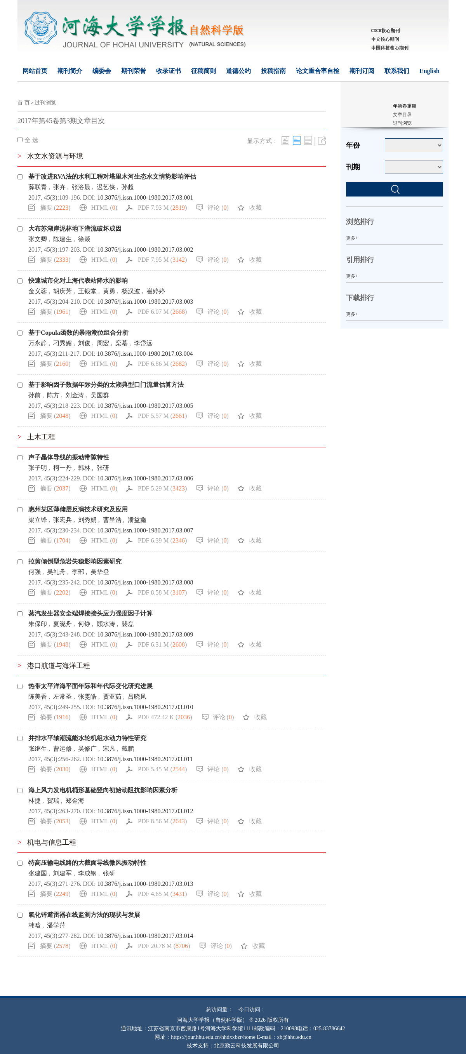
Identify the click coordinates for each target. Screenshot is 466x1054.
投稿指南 (273, 71)
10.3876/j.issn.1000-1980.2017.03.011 (145, 759)
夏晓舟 (62, 624)
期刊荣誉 (133, 71)
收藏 (255, 207)
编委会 (101, 71)
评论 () (218, 207)
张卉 (59, 187)
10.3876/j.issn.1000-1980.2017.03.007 (145, 530)
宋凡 (109, 748)
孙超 (128, 187)
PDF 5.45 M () (162, 769)
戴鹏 (128, 748)
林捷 (34, 800)
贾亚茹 (112, 696)
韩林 (84, 467)
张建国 (37, 873)
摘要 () (55, 207)
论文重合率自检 (317, 71)
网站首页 (35, 71)
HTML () (104, 207)
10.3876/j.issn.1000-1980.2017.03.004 (145, 353)
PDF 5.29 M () (162, 488)
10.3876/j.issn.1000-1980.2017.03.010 (145, 707)
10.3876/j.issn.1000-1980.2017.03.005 (145, 405)
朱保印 (37, 624)
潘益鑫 (137, 520)
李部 (78, 572)
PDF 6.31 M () (162, 644)
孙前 (34, 395)
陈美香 (37, 696)
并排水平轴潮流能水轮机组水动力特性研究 (87, 738)
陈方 (53, 395)
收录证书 (168, 71)
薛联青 (37, 187)
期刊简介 (69, 71)
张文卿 (37, 239)
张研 (103, 467)
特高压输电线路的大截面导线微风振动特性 (87, 862)
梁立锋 (37, 520)
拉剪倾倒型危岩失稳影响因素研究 (75, 561)
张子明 (37, 467)
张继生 (37, 748)
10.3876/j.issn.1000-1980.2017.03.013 (145, 883)
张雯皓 (87, 696)
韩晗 (34, 925)
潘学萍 (56, 925)
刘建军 (62, 873)
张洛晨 (81, 187)
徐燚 (84, 239)
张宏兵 (62, 520)
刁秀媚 (62, 343)
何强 (34, 572)
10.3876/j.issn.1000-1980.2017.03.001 (145, 197)
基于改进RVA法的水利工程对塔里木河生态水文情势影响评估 (112, 176)
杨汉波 (131, 291)
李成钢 (87, 873)
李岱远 (143, 343)
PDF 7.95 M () (162, 259)
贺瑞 (53, 800)
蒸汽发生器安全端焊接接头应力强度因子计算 (90, 613)
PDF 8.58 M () (162, 592)
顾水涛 (106, 624)
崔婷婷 (155, 291)
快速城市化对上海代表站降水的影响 (78, 280)
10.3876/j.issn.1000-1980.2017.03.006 (145, 478)
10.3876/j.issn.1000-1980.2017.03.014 (145, 935)
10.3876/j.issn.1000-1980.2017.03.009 (145, 634)
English (429, 71)
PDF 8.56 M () (162, 821)
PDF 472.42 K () (165, 717)
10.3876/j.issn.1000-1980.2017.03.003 (145, 301)
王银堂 (87, 291)
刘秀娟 (87, 520)
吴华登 (99, 572)
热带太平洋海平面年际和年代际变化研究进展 (90, 686)
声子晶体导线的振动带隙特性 (68, 457)
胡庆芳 (62, 291)
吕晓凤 (137, 696)
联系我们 (396, 71)
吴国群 (99, 395)
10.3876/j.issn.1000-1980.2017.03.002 (145, 249)
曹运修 (62, 748)
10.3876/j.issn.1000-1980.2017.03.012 (145, 811)
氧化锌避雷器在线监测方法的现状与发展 (84, 914)
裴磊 (128, 624)
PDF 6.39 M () (162, 540)
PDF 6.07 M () (162, 311)
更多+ (352, 238)
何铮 (84, 624)
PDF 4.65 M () (162, 894)
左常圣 (62, 696)
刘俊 (84, 343)
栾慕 (121, 343)
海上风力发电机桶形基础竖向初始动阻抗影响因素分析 (102, 790)
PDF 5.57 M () (162, 415)
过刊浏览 (45, 103)
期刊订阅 (362, 71)
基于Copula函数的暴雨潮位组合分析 (78, 332)
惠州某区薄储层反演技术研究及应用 (78, 509)
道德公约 (238, 71)
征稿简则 (203, 71)
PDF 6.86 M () (162, 363)
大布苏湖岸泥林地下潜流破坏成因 (75, 228)
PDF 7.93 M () (162, 207)
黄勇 (109, 291)
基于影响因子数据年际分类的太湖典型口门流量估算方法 (106, 384)
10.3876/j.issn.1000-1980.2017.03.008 (145, 582)
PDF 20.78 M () (164, 946)
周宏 (103, 343)
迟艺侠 (106, 187)
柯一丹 (62, 467)
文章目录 (402, 114)
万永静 (37, 343)
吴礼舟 (56, 572)
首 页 (23, 103)
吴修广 (87, 748)
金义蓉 (37, 291)
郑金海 (75, 800)
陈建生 (62, 239)
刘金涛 (75, 395)
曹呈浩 (112, 520)
